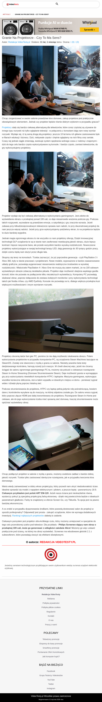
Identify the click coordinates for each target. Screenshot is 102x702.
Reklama (51, 599)
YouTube (51, 680)
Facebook (51, 671)
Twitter (51, 684)
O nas (50, 620)
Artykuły (6, 14)
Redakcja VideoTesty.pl (19, 42)
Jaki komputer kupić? (51, 656)
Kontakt (51, 616)
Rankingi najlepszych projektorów (28, 516)
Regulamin (51, 612)
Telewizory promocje (51, 639)
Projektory (7, 127)
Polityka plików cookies (50, 607)
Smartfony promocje (51, 648)
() (72, 42)
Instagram (51, 688)
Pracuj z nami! (51, 625)
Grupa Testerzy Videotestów (51, 675)
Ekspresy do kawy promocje (51, 644)
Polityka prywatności (51, 603)
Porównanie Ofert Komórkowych (51, 652)
